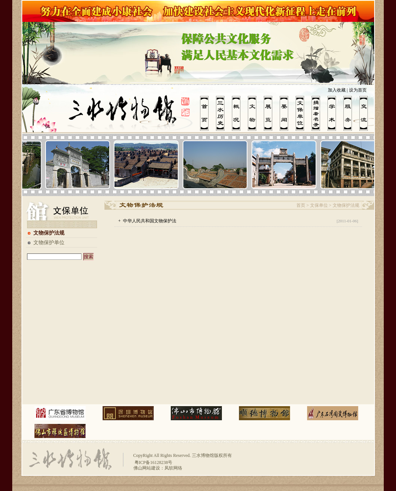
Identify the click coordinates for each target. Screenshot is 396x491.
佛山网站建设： (148, 468)
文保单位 (319, 205)
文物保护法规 (48, 233)
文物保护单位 (48, 242)
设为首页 (358, 90)
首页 (300, 205)
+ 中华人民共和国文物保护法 (147, 220)
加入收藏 (337, 90)
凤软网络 (173, 468)
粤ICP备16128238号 (153, 462)
